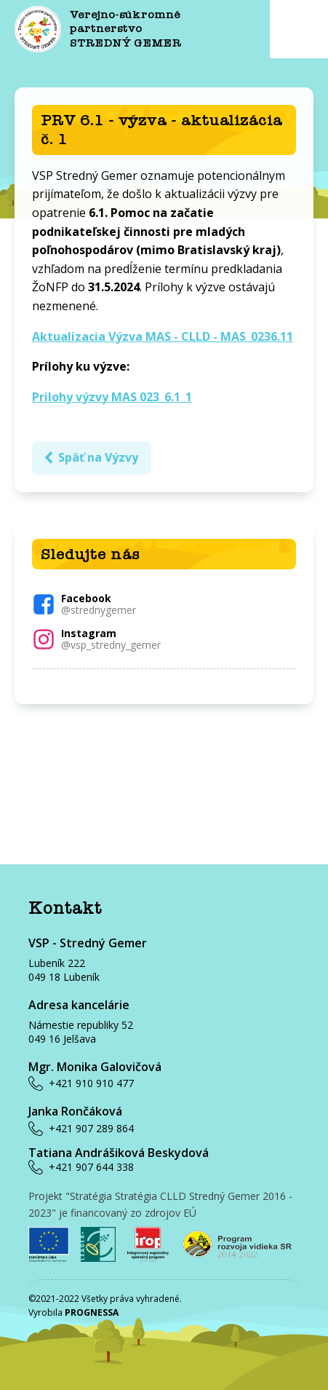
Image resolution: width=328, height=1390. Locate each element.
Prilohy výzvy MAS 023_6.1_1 (112, 397)
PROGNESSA (92, 1312)
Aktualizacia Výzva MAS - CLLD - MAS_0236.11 (162, 336)
